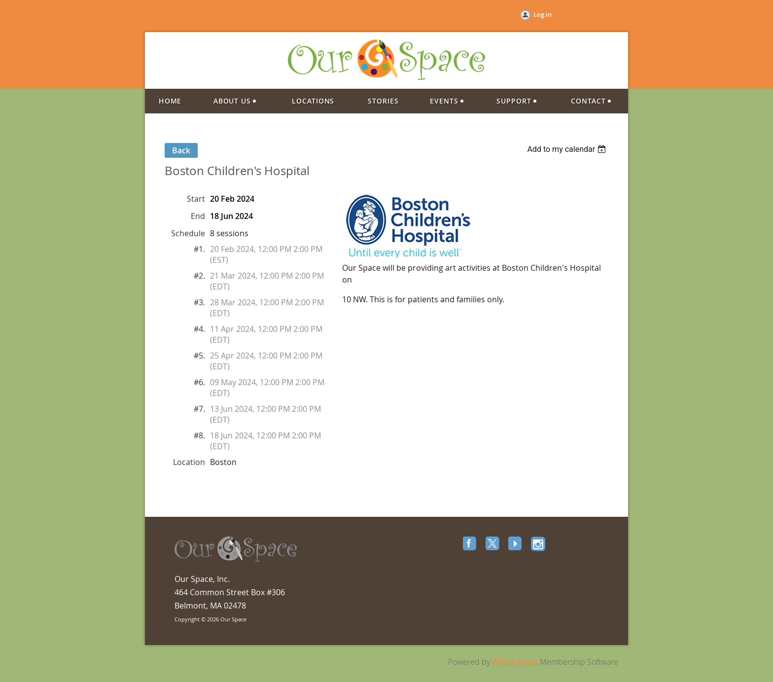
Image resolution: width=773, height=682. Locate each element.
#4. (199, 328)
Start (196, 198)
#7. (199, 408)
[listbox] (567, 149)
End (198, 216)
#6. (199, 382)
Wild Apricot (515, 661)
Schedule (188, 233)
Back (181, 150)
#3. (199, 302)
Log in (542, 14)
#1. (199, 249)
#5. (199, 355)
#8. (199, 435)
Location (189, 462)
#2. (199, 275)
